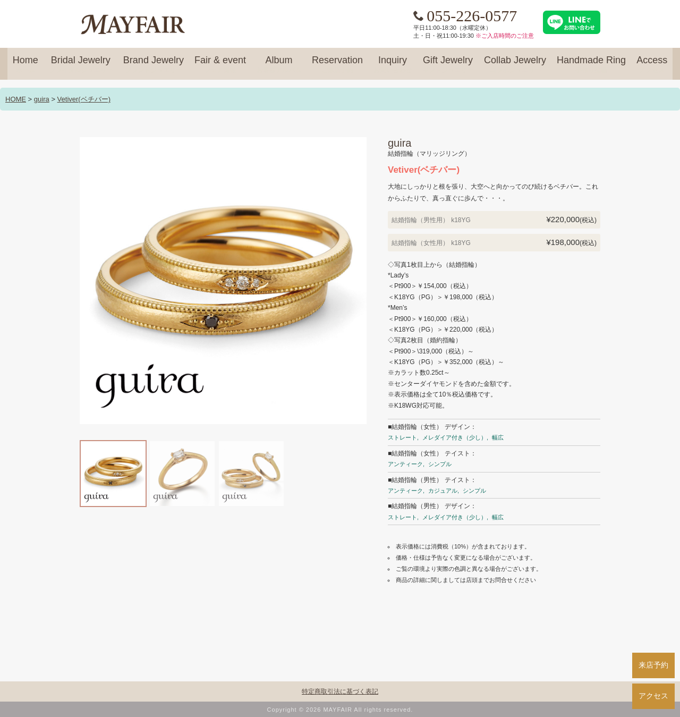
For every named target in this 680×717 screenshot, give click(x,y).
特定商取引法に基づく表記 (340, 691)
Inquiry (392, 65)
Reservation (337, 65)
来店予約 (653, 665)
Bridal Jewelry (81, 65)
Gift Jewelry (447, 65)
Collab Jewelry (515, 65)
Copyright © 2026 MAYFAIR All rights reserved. (340, 709)
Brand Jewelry (153, 65)
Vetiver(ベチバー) (83, 99)
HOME (15, 99)
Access (651, 65)
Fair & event (220, 65)
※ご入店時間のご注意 (504, 35)
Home (25, 65)
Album (279, 65)
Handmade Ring (591, 65)
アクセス (653, 695)
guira (41, 99)
